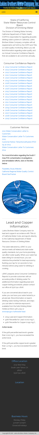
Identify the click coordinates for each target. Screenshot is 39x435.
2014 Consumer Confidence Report (18, 94)
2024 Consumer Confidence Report (18, 67)
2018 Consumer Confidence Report (18, 83)
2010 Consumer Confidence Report (18, 105)
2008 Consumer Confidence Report (18, 110)
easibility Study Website (12, 169)
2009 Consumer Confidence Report (18, 108)
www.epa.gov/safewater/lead (13, 312)
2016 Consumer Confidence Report (18, 89)
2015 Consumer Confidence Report (18, 91)
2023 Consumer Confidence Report (18, 70)
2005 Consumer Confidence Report (18, 118)
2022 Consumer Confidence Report (18, 72)
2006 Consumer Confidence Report (18, 116)
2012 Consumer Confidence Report (18, 100)
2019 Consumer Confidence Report (18, 81)
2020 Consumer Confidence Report (18, 78)
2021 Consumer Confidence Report (18, 75)
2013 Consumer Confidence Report (18, 97)
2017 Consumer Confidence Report (18, 86)
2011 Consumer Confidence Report (18, 102)
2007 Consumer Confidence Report (18, 113)
